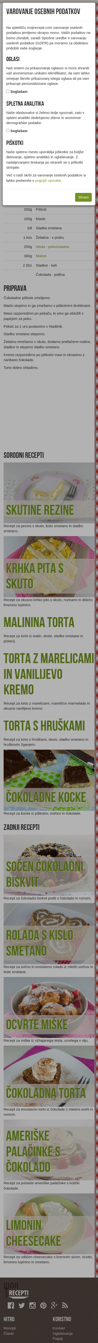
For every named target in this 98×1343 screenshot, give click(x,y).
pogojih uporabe (48, 180)
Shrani (83, 197)
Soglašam (18, 91)
